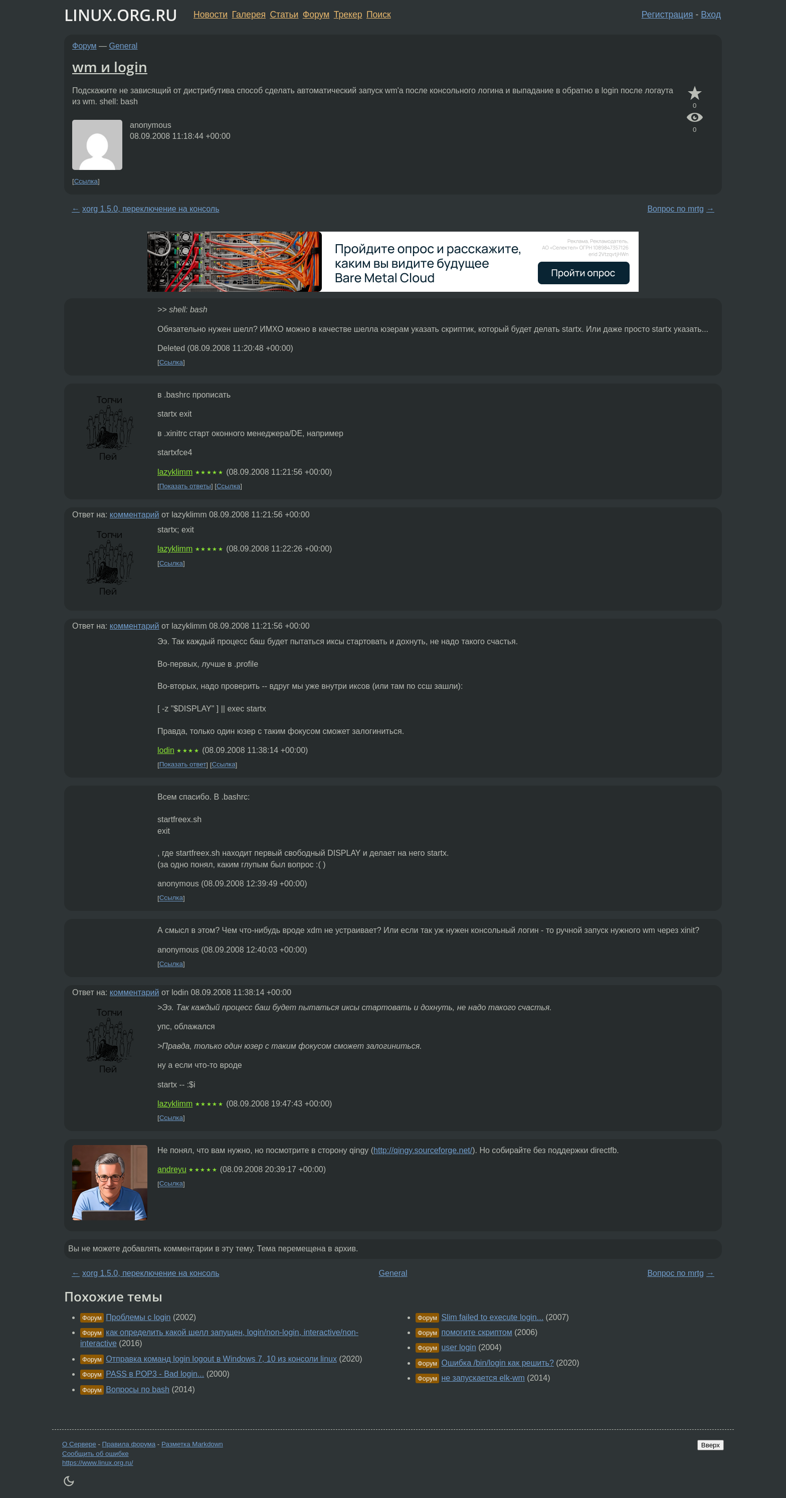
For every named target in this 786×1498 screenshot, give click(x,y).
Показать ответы (185, 486)
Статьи (284, 15)
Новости (210, 15)
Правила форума (129, 1444)
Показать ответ (183, 765)
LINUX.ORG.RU (120, 15)
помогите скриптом (476, 1332)
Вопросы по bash (137, 1389)
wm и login (109, 66)
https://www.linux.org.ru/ (97, 1462)
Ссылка (86, 181)
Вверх (710, 1445)
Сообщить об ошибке (95, 1453)
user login (458, 1347)
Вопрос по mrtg (675, 209)
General (123, 46)
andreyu (171, 1169)
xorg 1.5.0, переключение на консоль (150, 209)
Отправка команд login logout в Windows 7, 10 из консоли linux (221, 1359)
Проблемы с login (138, 1317)
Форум (316, 15)
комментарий (134, 514)
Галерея (249, 15)
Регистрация (667, 15)
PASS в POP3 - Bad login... (155, 1374)
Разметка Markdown (192, 1444)
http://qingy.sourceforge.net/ (422, 1150)
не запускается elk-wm (482, 1378)
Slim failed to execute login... (492, 1317)
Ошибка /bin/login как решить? (497, 1363)
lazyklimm (174, 472)
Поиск (378, 15)
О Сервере (79, 1444)
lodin (165, 750)
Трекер (348, 15)
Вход (711, 15)
